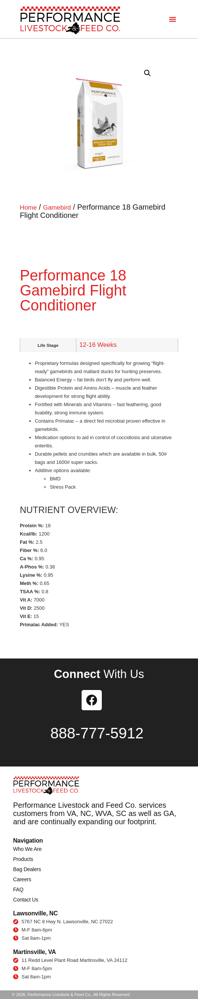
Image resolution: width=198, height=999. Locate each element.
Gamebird (57, 207)
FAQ (18, 889)
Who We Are (27, 849)
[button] (172, 19)
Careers (22, 879)
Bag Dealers (27, 869)
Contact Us (25, 900)
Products (23, 859)
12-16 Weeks (98, 344)
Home (28, 207)
